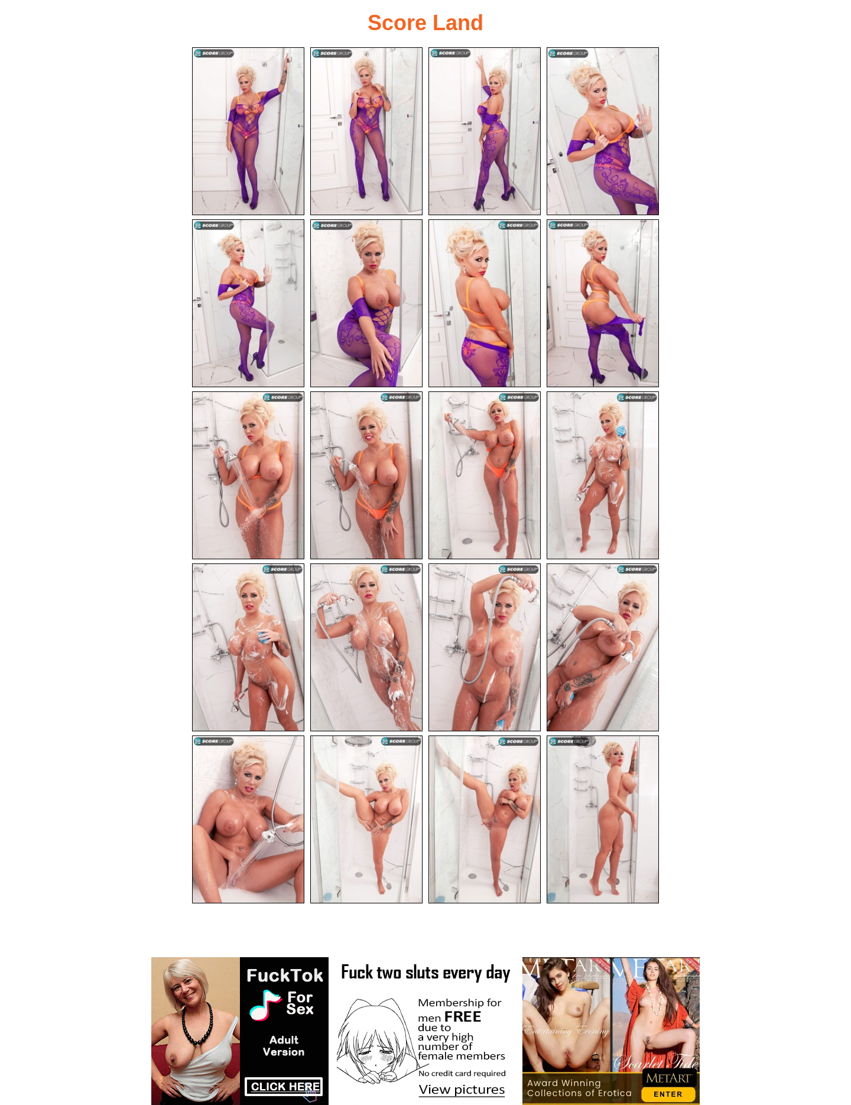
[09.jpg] (248, 475)
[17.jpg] (248, 819)
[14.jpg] (366, 647)
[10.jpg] (366, 475)
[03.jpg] (484, 131)
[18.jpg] (366, 819)
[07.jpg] (484, 303)
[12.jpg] (603, 475)
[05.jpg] (248, 303)
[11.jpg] (484, 475)
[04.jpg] (603, 131)
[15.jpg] (484, 647)
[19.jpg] (484, 819)
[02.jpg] (366, 131)
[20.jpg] (603, 819)
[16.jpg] (603, 647)
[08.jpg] (603, 303)
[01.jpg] (248, 131)
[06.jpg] (366, 303)
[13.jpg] (248, 647)
